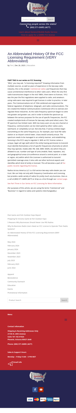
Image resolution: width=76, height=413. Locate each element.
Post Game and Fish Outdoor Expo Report (24, 215)
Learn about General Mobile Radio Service (38, 32)
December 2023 (14, 253)
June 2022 (12, 268)
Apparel (11, 274)
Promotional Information (17, 293)
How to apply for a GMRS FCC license (38, 35)
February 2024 (13, 245)
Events (10, 289)
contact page (62, 179)
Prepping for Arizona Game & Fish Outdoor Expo (27, 219)
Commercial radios (38, 89)
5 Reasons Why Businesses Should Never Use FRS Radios (30, 222)
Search (64, 300)
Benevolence (13, 278)
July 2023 (11, 260)
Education (31, 65)
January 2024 (13, 249)
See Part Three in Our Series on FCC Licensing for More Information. (35, 183)
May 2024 (11, 242)
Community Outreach (16, 281)
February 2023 (13, 264)
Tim (11, 65)
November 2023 (14, 257)
